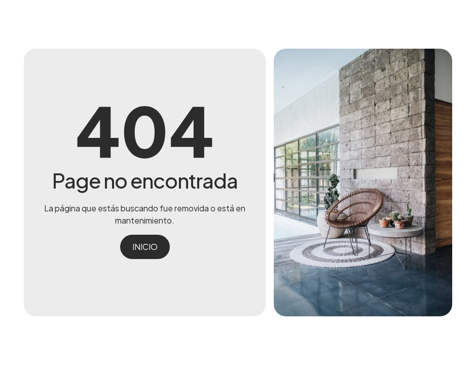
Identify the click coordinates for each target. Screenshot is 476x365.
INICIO (145, 246)
